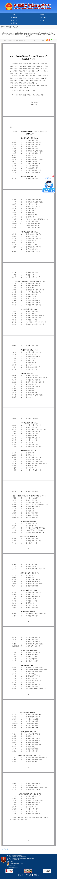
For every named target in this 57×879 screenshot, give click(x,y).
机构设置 (43, 14)
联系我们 (36, 875)
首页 (14, 14)
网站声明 (20, 875)
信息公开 (14, 20)
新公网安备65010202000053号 (16, 863)
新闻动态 (14, 17)
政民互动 (14, 23)
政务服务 (43, 20)
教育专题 (43, 17)
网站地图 (28, 875)
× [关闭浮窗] (53, 176)
